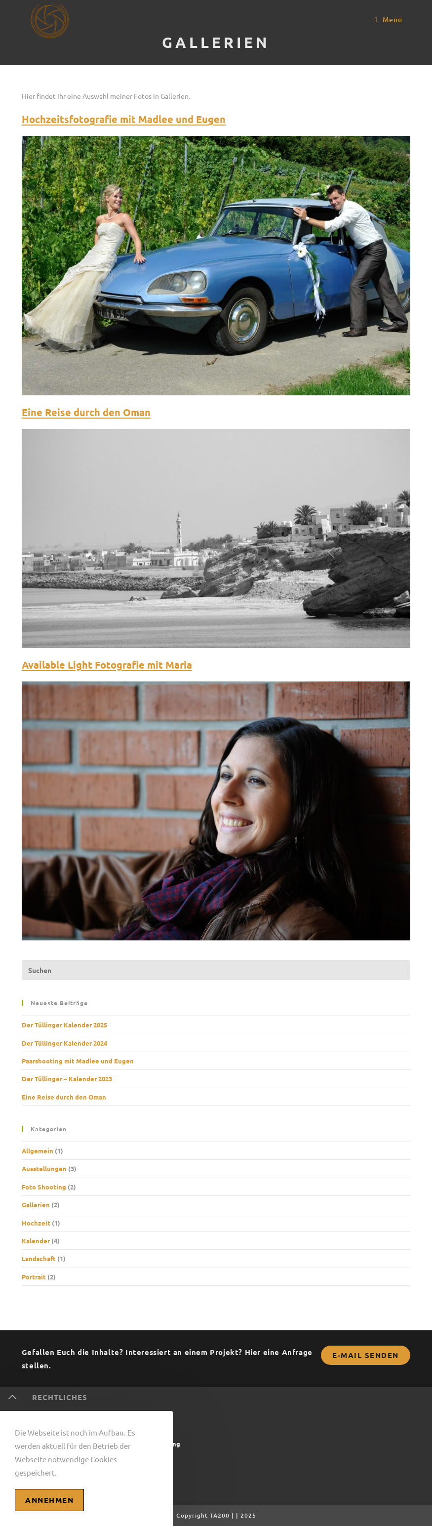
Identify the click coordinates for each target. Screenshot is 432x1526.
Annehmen (49, 1500)
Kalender (36, 1240)
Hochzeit (36, 1223)
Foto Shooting (44, 1187)
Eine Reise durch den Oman (86, 412)
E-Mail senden (365, 1355)
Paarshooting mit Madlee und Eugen (78, 1061)
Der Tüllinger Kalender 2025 (64, 1024)
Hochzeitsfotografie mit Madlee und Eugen (124, 119)
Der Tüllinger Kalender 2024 (64, 1043)
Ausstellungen (44, 1168)
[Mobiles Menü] (388, 19)
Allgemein (37, 1150)
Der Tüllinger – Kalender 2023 (67, 1078)
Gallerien (36, 1204)
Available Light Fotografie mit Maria (107, 664)
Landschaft (39, 1258)
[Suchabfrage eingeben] (216, 970)
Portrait (34, 1276)
